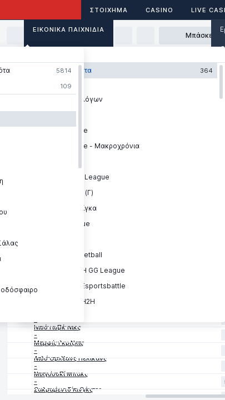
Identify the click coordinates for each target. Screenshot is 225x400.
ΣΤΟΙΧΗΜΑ (109, 10)
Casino (159, 10)
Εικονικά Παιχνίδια (68, 29)
